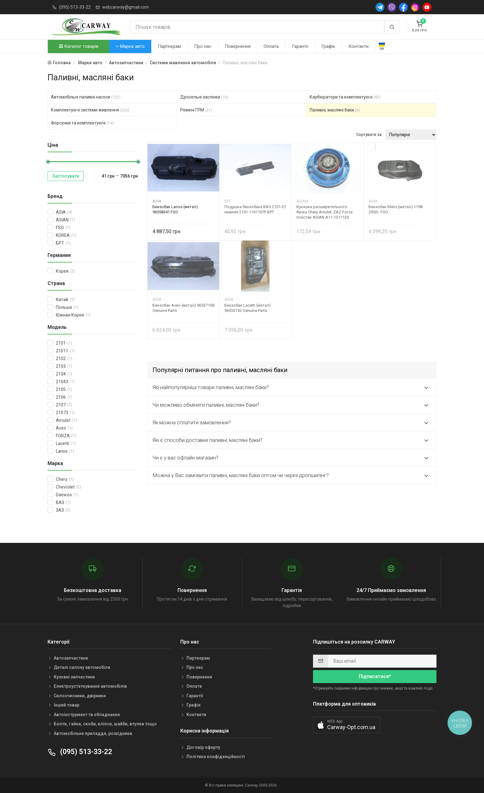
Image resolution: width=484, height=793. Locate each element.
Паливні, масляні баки (335, 109)
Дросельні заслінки (204, 96)
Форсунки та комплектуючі (82, 122)
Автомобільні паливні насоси (85, 96)
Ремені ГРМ (196, 109)
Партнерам (169, 46)
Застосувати (65, 176)
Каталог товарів (78, 46)
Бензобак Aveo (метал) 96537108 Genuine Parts (183, 308)
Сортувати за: (369, 134)
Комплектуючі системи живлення (90, 109)
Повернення (238, 46)
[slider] (47, 161)
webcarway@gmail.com (125, 7)
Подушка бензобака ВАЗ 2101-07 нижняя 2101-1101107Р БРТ (255, 209)
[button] (346, 725)
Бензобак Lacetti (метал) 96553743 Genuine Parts (247, 308)
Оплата (271, 46)
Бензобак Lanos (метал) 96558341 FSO (175, 209)
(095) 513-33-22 (75, 7)
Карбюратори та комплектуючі (345, 96)
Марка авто (130, 46)
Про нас (202, 46)
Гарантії (300, 46)
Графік (328, 46)
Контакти (358, 46)
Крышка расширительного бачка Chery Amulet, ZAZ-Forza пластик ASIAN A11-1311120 (324, 212)
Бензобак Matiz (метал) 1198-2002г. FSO (396, 209)
